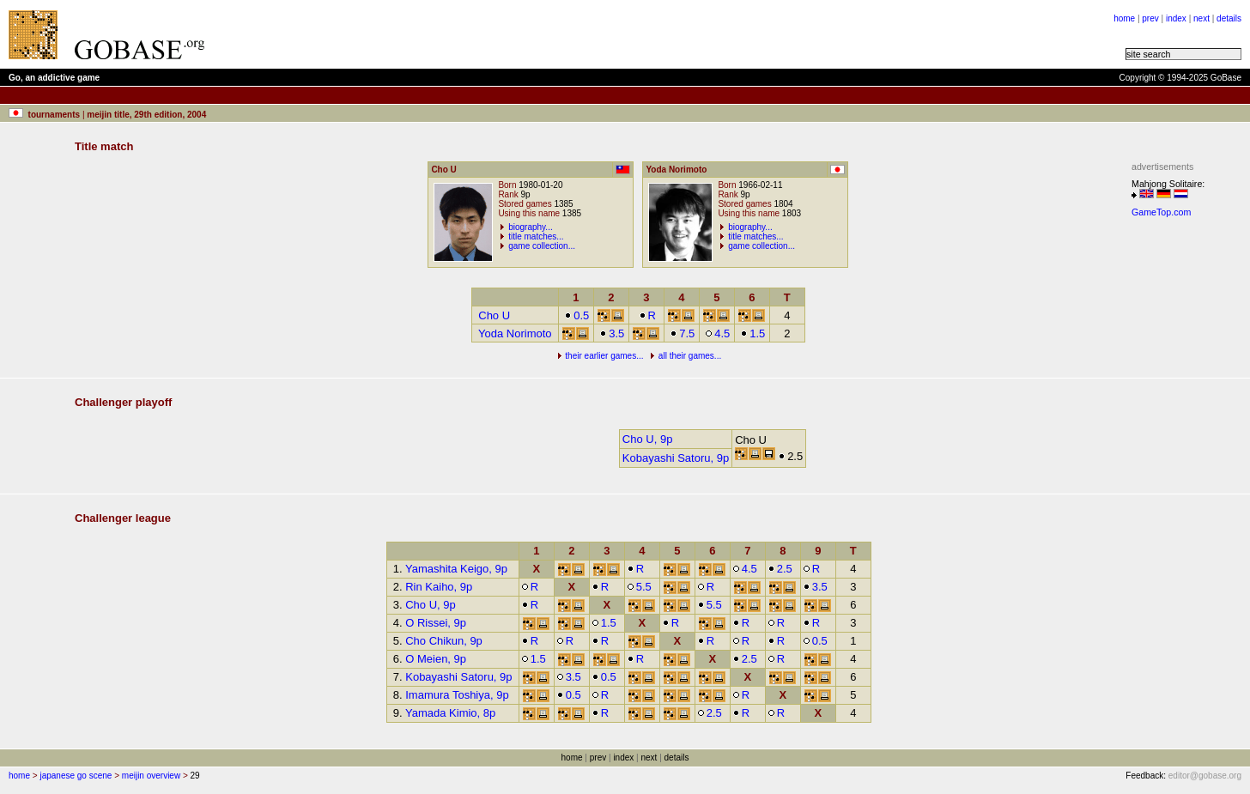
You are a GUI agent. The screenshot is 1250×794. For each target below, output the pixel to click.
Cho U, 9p (647, 439)
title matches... (535, 236)
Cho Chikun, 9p (443, 640)
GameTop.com (1161, 212)
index (1176, 18)
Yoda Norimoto (515, 333)
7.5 (682, 333)
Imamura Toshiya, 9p (456, 694)
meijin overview (151, 775)
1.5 (752, 333)
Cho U (494, 315)
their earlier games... (604, 356)
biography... (530, 227)
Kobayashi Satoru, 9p (675, 458)
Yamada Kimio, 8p (450, 712)
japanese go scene (75, 775)
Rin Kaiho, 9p (438, 586)
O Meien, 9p (435, 658)
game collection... (541, 246)
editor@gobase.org (1204, 775)
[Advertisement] (431, 34)
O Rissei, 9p (435, 622)
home (1124, 18)
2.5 (780, 568)
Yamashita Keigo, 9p (456, 568)
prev (1150, 18)
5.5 (639, 586)
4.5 (717, 333)
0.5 (576, 315)
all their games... (689, 356)
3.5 (611, 333)
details (1229, 18)
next (1201, 18)
